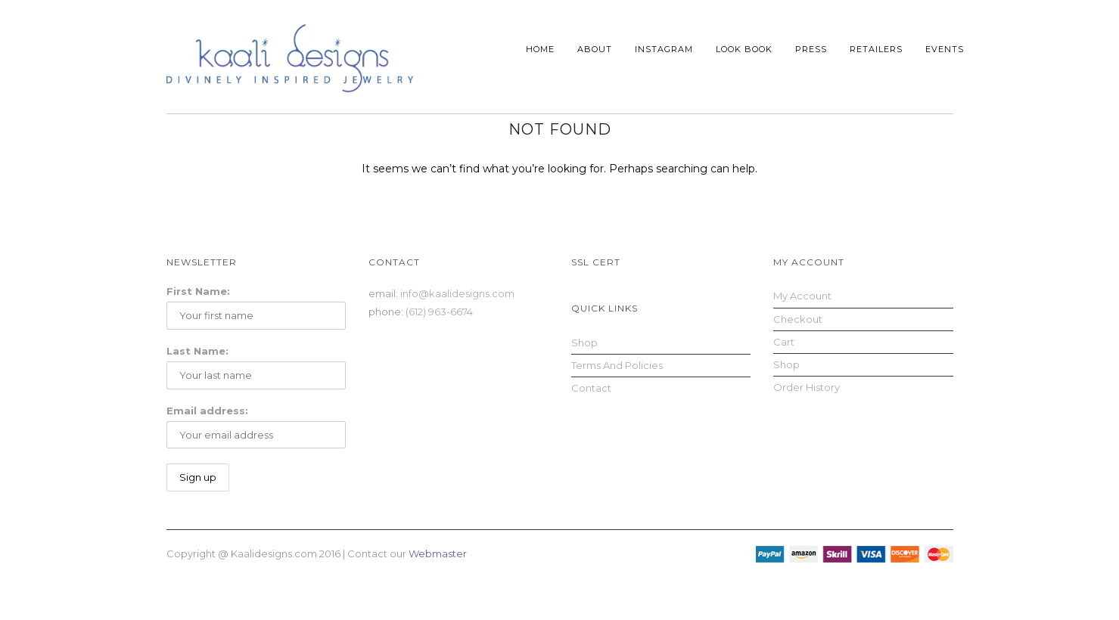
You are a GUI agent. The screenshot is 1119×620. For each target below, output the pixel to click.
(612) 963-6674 (439, 311)
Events (944, 49)
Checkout (797, 319)
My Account (802, 296)
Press (811, 49)
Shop (584, 342)
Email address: (207, 411)
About (594, 49)
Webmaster (438, 553)
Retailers (876, 49)
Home (540, 49)
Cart (783, 342)
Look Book (744, 49)
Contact (591, 388)
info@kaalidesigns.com (457, 293)
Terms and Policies (617, 365)
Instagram (664, 49)
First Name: (198, 291)
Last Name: (197, 351)
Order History (806, 387)
